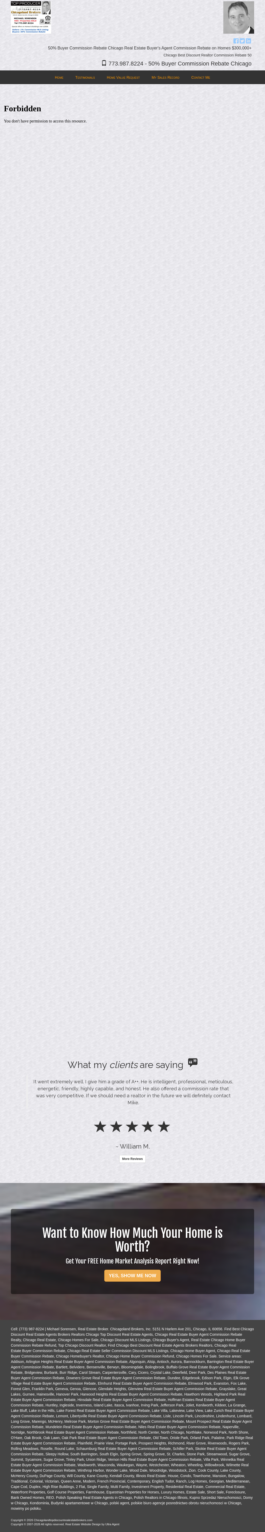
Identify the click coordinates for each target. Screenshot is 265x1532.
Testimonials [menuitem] (85, 77)
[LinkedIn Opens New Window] (248, 40)
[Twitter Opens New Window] (242, 40)
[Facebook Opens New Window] (236, 40)
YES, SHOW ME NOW (132, 1275)
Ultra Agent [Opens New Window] (112, 1524)
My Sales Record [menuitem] (165, 77)
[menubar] (132, 77)
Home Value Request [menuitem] (123, 77)
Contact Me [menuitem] (200, 77)
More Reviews (132, 1159)
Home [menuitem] (59, 77)
